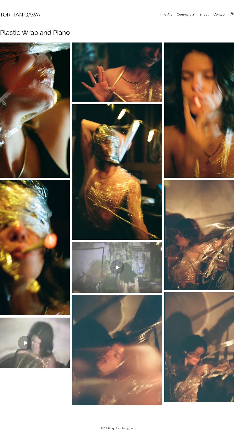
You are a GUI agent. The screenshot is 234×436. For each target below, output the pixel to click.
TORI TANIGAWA (20, 14)
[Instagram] (231, 14)
